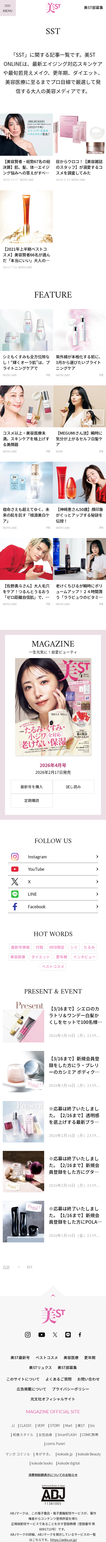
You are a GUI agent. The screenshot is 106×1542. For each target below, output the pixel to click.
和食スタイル (23, 1434)
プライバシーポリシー (70, 1389)
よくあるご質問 (58, 1379)
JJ (13, 1425)
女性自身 (45, 1434)
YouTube (27, 869)
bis (92, 1425)
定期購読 (31, 800)
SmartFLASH (67, 1434)
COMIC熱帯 (90, 1434)
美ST (81, 1425)
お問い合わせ (88, 1379)
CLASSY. (26, 1425)
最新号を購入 (31, 786)
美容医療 (71, 1357)
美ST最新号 (20, 1357)
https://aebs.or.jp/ (63, 1539)
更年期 (89, 1357)
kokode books (42, 1463)
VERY (41, 1425)
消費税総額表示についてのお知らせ (53, 1475)
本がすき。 (43, 1453)
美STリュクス (40, 1367)
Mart (68, 1425)
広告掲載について (31, 1389)
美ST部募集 (93, 7)
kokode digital (69, 1463)
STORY (55, 1425)
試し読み (73, 786)
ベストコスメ (47, 1357)
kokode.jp (65, 1453)
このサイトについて (23, 1379)
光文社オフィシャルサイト (53, 1399)
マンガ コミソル (17, 1453)
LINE (24, 894)
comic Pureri (55, 1443)
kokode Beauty (89, 1453)
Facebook (28, 906)
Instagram (29, 856)
